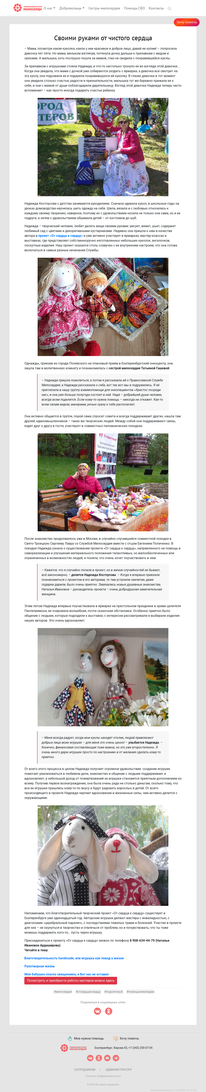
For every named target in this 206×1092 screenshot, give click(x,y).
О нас (48, 8)
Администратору (118, 1069)
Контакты (156, 8)
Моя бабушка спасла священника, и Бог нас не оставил (66, 974)
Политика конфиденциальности (103, 1076)
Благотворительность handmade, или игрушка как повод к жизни (74, 958)
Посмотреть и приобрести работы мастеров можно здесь (70, 980)
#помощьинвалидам (140, 991)
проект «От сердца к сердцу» (60, 236)
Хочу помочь (187, 22)
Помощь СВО (134, 8)
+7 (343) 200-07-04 (140, 1047)
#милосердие (63, 991)
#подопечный (113, 991)
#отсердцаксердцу (88, 991)
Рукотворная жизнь (39, 966)
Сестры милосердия (104, 8)
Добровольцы (70, 8)
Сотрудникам (84, 1069)
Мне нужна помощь (85, 1039)
